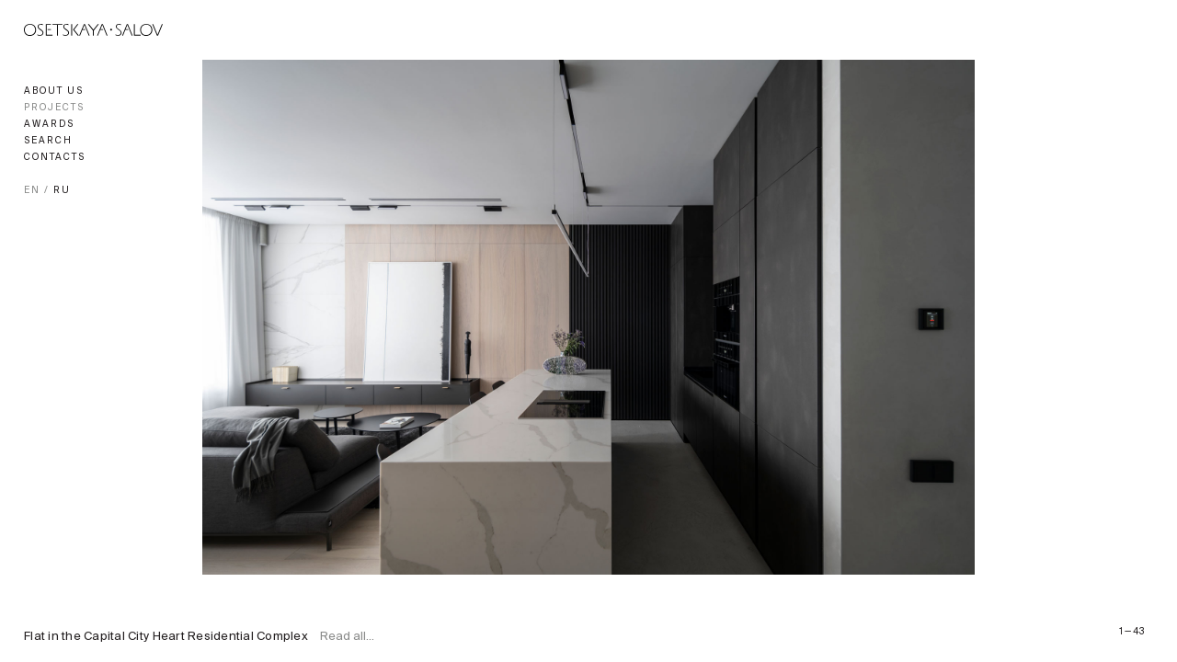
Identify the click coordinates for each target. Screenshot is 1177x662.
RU (62, 191)
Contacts (55, 158)
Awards (49, 124)
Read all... (347, 637)
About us (54, 91)
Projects (54, 108)
